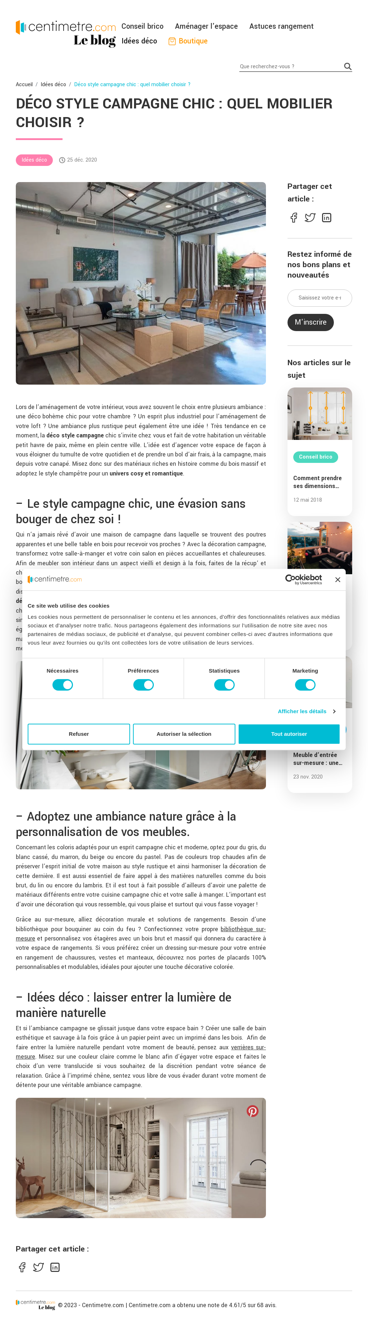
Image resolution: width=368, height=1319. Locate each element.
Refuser (79, 734)
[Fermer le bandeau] (337, 579)
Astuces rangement (281, 26)
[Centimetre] (35, 1305)
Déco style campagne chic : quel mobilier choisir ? (132, 84)
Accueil (24, 84)
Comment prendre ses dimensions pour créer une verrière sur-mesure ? (319, 482)
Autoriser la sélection (184, 734)
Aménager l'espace (206, 26)
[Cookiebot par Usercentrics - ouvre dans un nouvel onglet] (290, 579)
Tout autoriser (289, 734)
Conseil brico (142, 26)
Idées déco (139, 41)
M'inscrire (311, 322)
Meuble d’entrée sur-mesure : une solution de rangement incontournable (316, 759)
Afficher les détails (302, 711)
